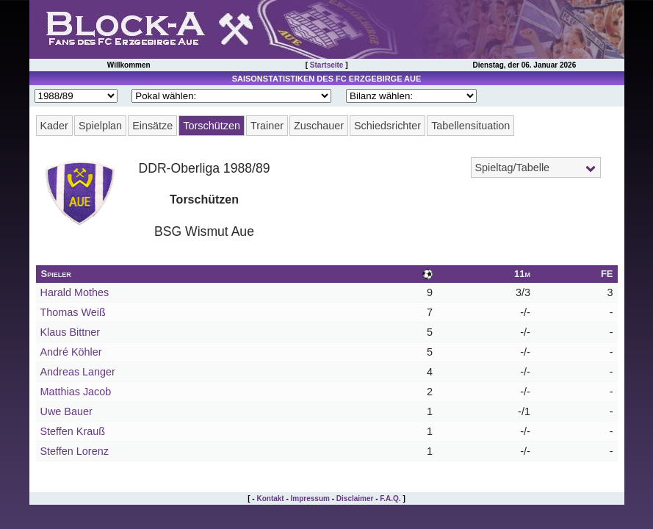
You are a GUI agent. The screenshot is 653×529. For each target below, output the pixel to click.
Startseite (327, 65)
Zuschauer (319, 126)
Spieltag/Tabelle (512, 167)
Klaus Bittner (70, 332)
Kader (54, 126)
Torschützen (211, 126)
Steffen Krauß (73, 431)
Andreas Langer (77, 372)
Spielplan (100, 126)
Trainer (267, 126)
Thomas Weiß (73, 312)
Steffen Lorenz (74, 451)
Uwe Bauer (66, 411)
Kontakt (270, 498)
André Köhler (71, 352)
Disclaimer (355, 498)
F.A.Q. (390, 498)
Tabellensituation (470, 126)
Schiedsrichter (387, 126)
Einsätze (152, 126)
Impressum (310, 498)
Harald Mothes (74, 292)
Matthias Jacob (76, 391)
